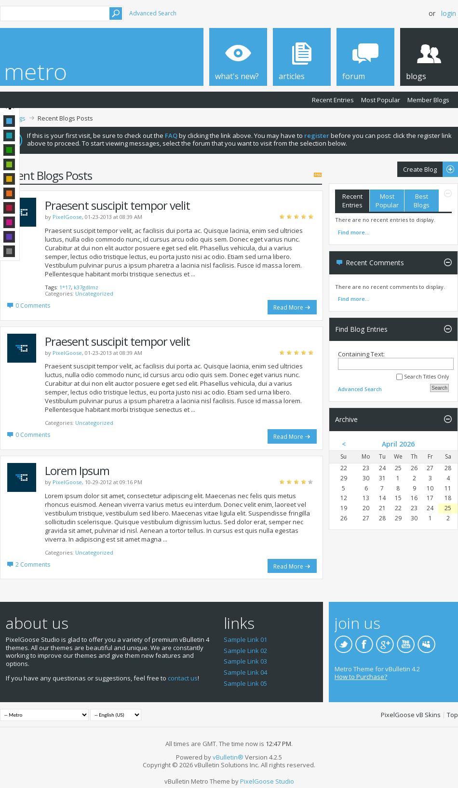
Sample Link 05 (245, 683)
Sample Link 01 (245, 639)
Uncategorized (94, 293)
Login (448, 13)
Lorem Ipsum (77, 470)
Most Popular (380, 99)
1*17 (65, 287)
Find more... (353, 232)
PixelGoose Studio (267, 781)
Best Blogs (422, 200)
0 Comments (32, 305)
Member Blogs (428, 99)
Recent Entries (333, 99)
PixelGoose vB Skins (411, 714)
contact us (183, 678)
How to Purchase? (361, 676)
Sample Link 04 (245, 672)
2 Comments (32, 564)
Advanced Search (152, 13)
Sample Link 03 (245, 661)
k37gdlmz (86, 287)
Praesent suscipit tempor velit (117, 205)
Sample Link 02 (245, 650)
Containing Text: (396, 360)
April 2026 (398, 443)
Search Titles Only (422, 377)
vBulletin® (228, 757)
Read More (288, 307)
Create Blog (427, 169)
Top (452, 714)
